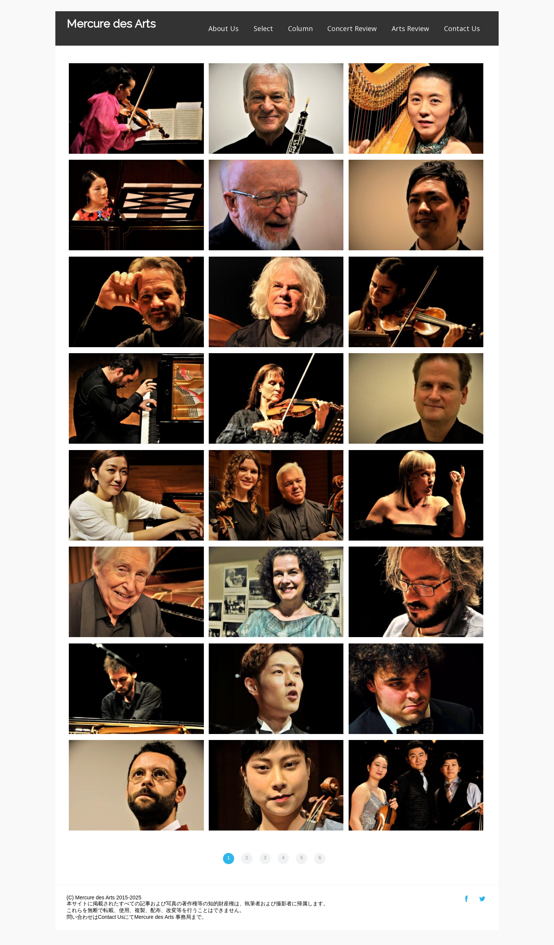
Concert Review (352, 28)
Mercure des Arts (111, 23)
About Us (223, 28)
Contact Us (462, 28)
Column (300, 28)
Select (263, 28)
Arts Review (410, 28)
